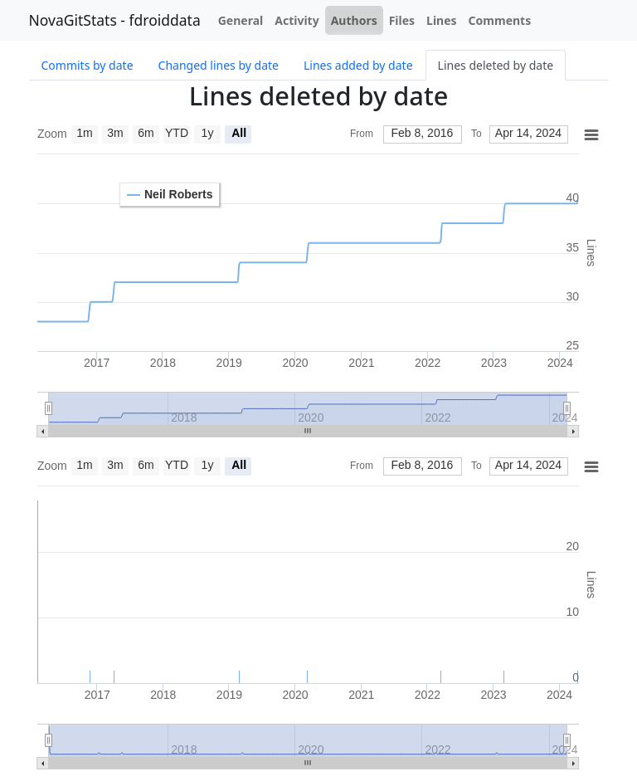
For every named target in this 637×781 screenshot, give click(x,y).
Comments (500, 20)
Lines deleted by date (496, 65)
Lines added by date (358, 65)
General (241, 20)
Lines (441, 20)
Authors (354, 20)
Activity (296, 20)
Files (402, 20)
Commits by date (87, 65)
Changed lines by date (218, 65)
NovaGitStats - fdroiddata (115, 20)
